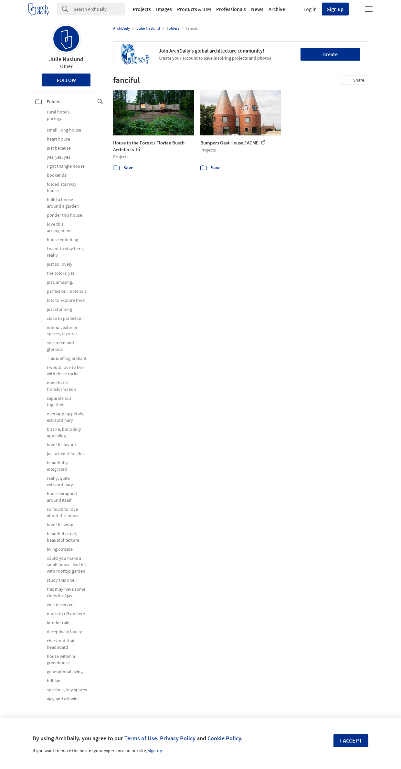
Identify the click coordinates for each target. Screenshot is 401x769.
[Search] (99, 9)
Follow (66, 80)
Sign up (335, 9)
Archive (277, 9)
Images (164, 9)
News (257, 9)
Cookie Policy (224, 738)
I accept (351, 740)
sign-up (155, 751)
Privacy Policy (177, 738)
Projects (142, 9)
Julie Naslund (66, 59)
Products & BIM (194, 9)
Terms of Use (140, 738)
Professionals (231, 9)
